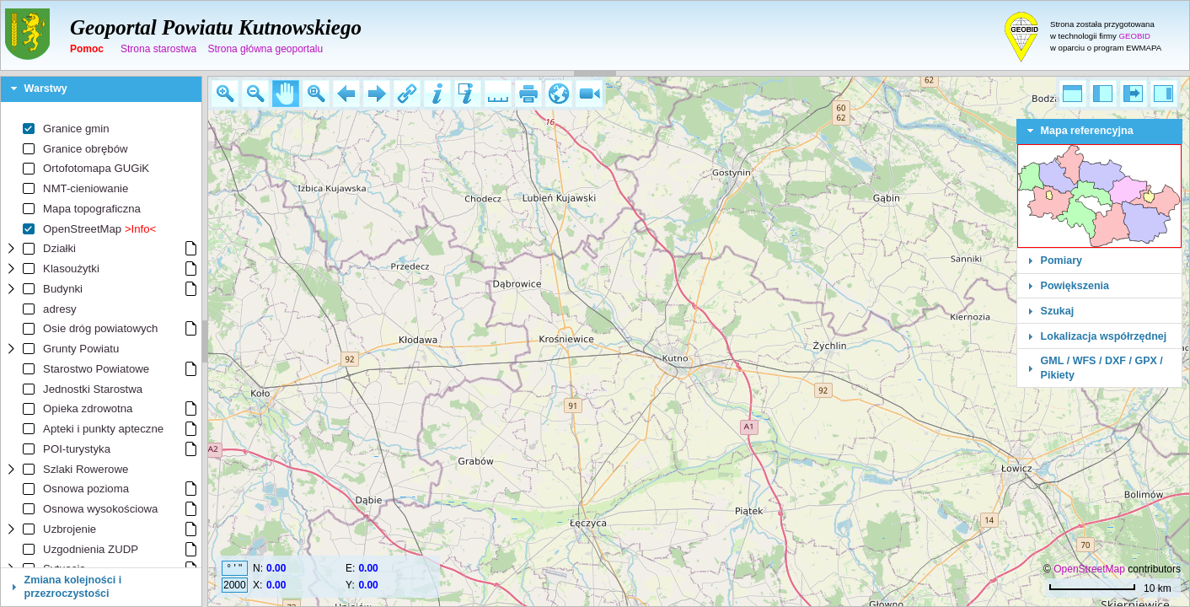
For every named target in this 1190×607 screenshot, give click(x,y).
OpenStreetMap (1089, 569)
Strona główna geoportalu (265, 49)
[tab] (101, 89)
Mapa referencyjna (1087, 131)
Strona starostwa (158, 49)
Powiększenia (1075, 286)
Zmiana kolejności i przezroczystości (73, 586)
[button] (225, 93)
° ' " (234, 568)
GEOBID (1134, 35)
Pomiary (1061, 260)
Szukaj (1058, 311)
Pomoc (87, 49)
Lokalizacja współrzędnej (1104, 336)
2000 (234, 585)
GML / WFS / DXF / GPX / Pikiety (1102, 367)
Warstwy (45, 88)
